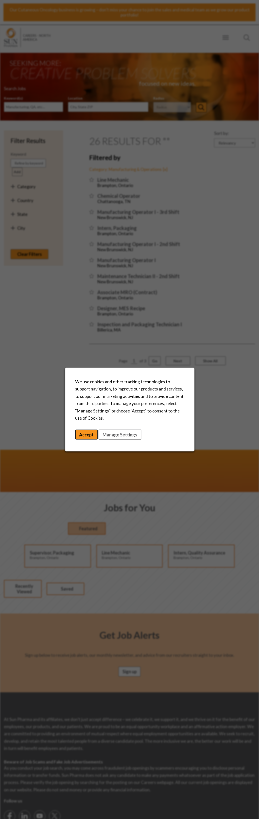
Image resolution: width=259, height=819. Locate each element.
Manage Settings (128, 435)
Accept (89, 435)
